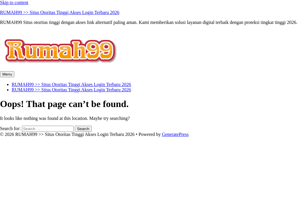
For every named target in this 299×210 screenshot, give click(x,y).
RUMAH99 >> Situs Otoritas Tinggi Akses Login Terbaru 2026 (59, 12)
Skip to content (14, 2)
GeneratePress (175, 134)
